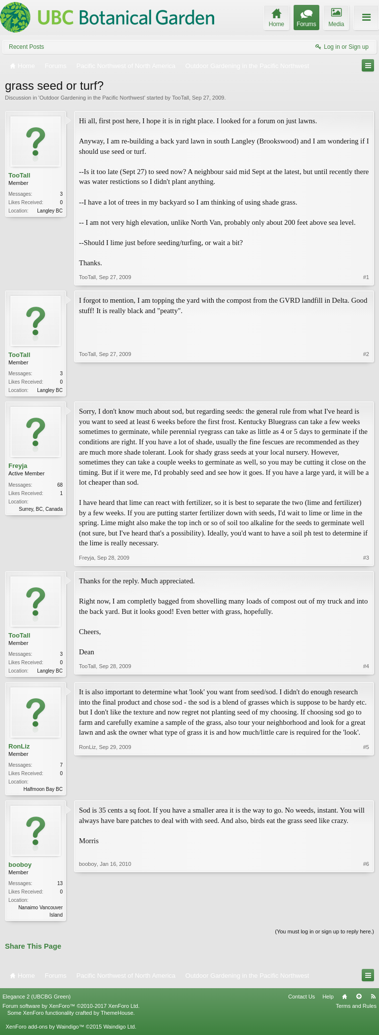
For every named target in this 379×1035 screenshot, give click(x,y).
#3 (366, 559)
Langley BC (50, 211)
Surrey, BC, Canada (41, 510)
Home (344, 1000)
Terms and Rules (356, 1010)
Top (358, 1000)
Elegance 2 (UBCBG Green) (36, 1000)
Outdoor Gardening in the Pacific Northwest (91, 98)
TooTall (180, 98)
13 (60, 886)
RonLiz (19, 748)
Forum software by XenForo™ (71, 1010)
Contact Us (301, 1000)
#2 (366, 389)
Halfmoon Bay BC (43, 791)
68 (60, 486)
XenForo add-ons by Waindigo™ (44, 1031)
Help (328, 1000)
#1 (366, 277)
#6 (366, 917)
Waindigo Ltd (119, 1031)
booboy (20, 867)
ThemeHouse (117, 1017)
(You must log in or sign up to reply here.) (324, 935)
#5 (366, 790)
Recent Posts (26, 46)
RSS (373, 1000)
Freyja (17, 466)
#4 (366, 671)
